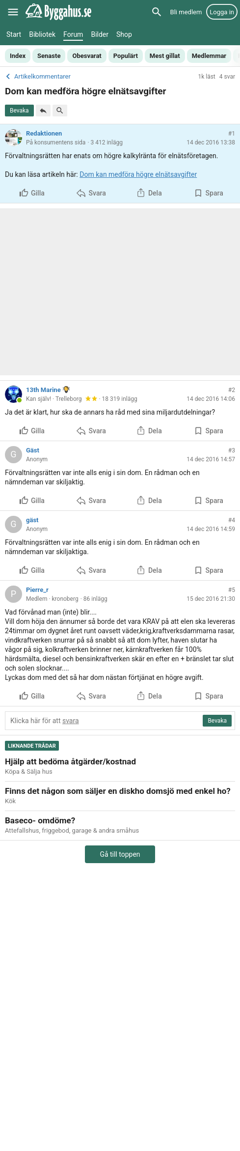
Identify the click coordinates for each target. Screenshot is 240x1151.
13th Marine (43, 389)
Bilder (99, 34)
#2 (231, 390)
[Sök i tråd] (60, 110)
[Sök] (157, 12)
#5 (231, 590)
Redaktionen (44, 133)
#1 (231, 133)
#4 (231, 520)
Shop (124, 34)
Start (13, 34)
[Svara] (43, 110)
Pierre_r (37, 589)
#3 (231, 450)
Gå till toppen (120, 854)
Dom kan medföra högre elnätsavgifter (138, 174)
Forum (73, 34)
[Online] (19, 400)
